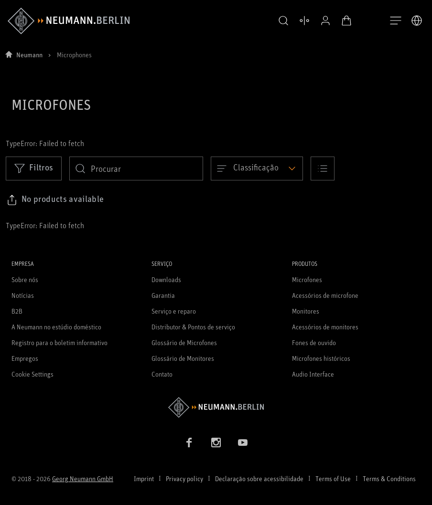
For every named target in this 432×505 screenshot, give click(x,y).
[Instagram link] (216, 442)
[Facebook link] (189, 442)
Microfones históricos (321, 358)
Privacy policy (184, 478)
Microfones (307, 279)
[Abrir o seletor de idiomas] (416, 20)
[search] (136, 168)
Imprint (144, 478)
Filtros (34, 168)
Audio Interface (313, 374)
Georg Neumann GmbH (82, 478)
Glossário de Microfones (184, 342)
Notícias (22, 295)
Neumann (29, 55)
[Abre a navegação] (395, 21)
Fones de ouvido (314, 342)
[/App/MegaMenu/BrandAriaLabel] (69, 21)
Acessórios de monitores (325, 327)
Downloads (166, 279)
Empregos (24, 358)
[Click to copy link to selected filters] (55, 200)
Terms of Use (333, 478)
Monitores (305, 311)
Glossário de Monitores (182, 358)
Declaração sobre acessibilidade (259, 478)
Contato (162, 374)
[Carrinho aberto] (344, 20)
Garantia (163, 295)
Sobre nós (24, 279)
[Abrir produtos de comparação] (302, 20)
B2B (16, 311)
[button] (281, 21)
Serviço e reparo (173, 311)
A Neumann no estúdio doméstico (56, 327)
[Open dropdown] (257, 168)
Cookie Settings (32, 374)
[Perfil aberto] (323, 20)
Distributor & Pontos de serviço (193, 327)
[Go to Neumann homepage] (216, 407)
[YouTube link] (242, 442)
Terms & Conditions (389, 478)
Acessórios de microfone (325, 295)
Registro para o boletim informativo (59, 342)
